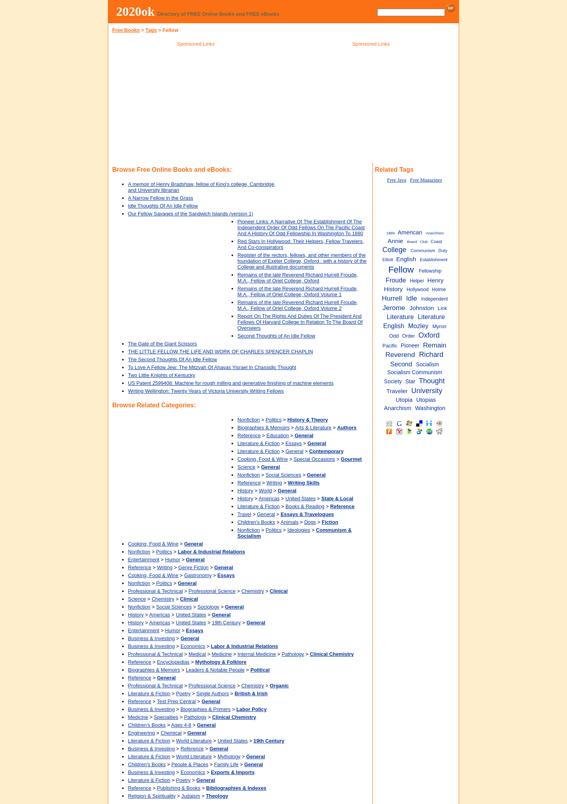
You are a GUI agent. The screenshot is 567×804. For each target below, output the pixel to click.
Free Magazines (426, 180)
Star (410, 381)
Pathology (293, 654)
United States (300, 498)
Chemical (171, 733)
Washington (430, 408)
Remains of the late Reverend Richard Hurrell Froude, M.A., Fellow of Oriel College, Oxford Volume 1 (297, 291)
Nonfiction (248, 420)
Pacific (389, 346)
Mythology (228, 756)
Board (412, 242)
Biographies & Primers (205, 709)
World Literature (194, 741)
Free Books (126, 30)
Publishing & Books (178, 788)
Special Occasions (314, 459)
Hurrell (392, 298)
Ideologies (298, 530)
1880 (390, 233)
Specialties (166, 717)
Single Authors (212, 693)
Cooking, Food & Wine (262, 459)
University (427, 391)
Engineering (141, 733)
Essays (293, 443)
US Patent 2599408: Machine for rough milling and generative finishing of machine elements (231, 383)
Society (393, 381)
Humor (172, 560)
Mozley (418, 325)
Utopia (404, 400)
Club (424, 242)
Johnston (422, 308)
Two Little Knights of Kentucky (161, 375)
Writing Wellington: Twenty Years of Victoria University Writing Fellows (206, 391)
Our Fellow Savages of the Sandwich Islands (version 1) (190, 214)
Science (246, 467)
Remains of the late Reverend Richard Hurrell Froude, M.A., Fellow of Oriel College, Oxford (297, 278)
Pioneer (410, 346)
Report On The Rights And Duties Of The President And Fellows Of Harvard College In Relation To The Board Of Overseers (300, 322)
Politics (274, 420)
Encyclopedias (173, 662)
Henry (435, 280)
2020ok (135, 11)
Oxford (429, 335)
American (410, 232)
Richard (431, 354)
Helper (417, 281)
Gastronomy (198, 575)
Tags (151, 30)
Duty (442, 250)
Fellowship (430, 271)
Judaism (191, 796)
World (265, 491)
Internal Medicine (256, 654)
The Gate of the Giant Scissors (162, 344)
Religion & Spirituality (152, 796)
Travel (244, 514)
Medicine (221, 654)
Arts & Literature (313, 428)
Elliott (387, 259)
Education (278, 435)
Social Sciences (283, 475)
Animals (290, 522)
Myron (439, 326)
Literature (400, 316)
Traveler (397, 391)
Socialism (427, 365)
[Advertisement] (196, 106)
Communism (423, 250)
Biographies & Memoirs (263, 428)
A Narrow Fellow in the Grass (160, 198)
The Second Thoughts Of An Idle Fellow (172, 359)
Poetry (183, 693)
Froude (395, 280)
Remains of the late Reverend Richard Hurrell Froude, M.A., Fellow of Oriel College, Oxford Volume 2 (297, 305)
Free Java (396, 180)
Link (442, 308)
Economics (192, 646)
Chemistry (252, 591)
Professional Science (212, 591)
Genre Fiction (193, 567)
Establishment (433, 259)
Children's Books (256, 522)
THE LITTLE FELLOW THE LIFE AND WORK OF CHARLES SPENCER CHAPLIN (220, 352)
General (294, 451)
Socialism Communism (415, 372)
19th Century (226, 623)
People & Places (189, 764)
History (245, 491)
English (406, 259)
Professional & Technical (155, 591)
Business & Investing (151, 638)
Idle (411, 298)
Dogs (310, 522)
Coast (436, 241)
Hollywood (417, 289)
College (394, 250)
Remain (435, 345)
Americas (269, 498)
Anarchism (435, 233)
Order (408, 336)
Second (401, 364)
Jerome (394, 308)
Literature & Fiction (258, 443)
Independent (434, 299)
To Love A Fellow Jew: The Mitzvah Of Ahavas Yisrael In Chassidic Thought (212, 367)
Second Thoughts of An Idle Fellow (276, 336)
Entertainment (143, 560)
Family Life (226, 764)
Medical (197, 654)
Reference (249, 435)
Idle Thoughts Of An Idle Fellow (163, 206)
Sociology (208, 607)
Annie (395, 241)
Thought (432, 381)
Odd (393, 336)
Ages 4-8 (181, 725)
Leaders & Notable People (215, 670)
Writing (274, 483)
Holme (439, 289)
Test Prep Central (176, 701)
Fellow (401, 270)
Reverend (400, 354)
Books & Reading (304, 506)
